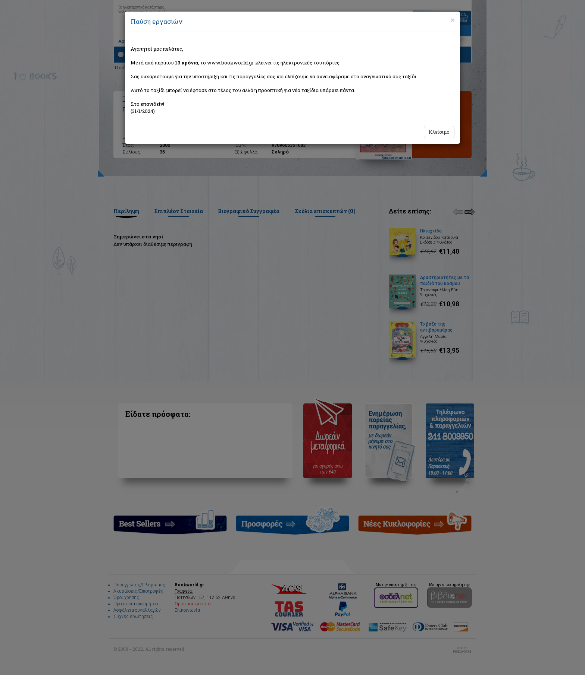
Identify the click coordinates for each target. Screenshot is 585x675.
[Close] (452, 20)
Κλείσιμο (439, 132)
